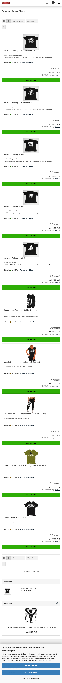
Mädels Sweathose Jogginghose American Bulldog (25, 414)
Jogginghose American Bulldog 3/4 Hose (21, 310)
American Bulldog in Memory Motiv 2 (19, 51)
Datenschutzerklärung (44, 660)
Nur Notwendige (31, 672)
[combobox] (18, 21)
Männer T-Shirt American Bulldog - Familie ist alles (25, 466)
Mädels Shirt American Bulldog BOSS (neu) (22, 362)
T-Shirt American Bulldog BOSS (17, 517)
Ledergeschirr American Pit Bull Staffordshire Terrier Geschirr (31, 627)
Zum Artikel (31, 80)
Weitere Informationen (31, 678)
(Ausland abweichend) (27, 63)
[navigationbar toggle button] (59, 3)
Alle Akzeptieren (31, 665)
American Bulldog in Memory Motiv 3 (19, 103)
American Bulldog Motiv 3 (14, 258)
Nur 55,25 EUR (31, 632)
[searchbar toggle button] (47, 3)
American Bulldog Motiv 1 (14, 154)
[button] (4, 21)
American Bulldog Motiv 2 (14, 206)
